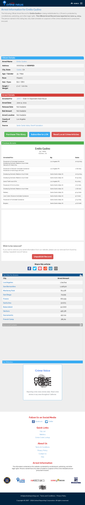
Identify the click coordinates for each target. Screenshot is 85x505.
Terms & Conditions (42, 447)
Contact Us (42, 454)
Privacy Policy (42, 450)
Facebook (37, 421)
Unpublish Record (42, 256)
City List (42, 431)
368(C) (19, 99)
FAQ (42, 457)
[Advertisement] (42, 39)
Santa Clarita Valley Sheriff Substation (30, 125)
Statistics (43, 434)
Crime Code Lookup (42, 437)
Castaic (19, 70)
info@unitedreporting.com (30, 496)
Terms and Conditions (47, 496)
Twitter (49, 421)
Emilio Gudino (22, 61)
